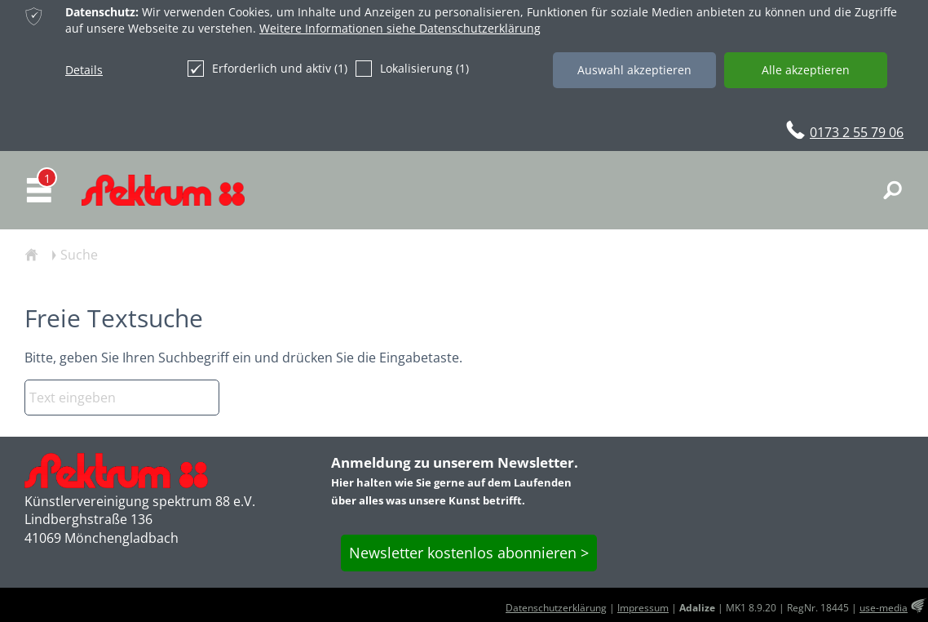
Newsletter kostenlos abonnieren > (469, 552)
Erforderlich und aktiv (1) (267, 68)
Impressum (643, 608)
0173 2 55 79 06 (857, 132)
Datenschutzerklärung (556, 608)
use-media (884, 608)
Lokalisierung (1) (412, 68)
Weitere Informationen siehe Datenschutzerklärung (400, 28)
